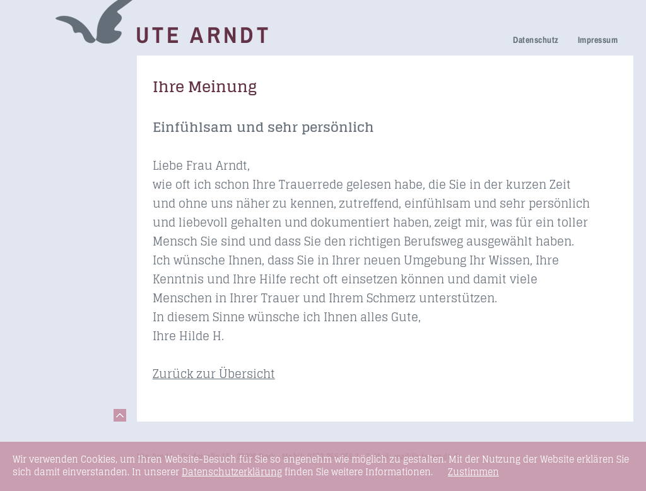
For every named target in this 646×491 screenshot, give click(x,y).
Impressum (598, 39)
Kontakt (40, 328)
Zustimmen (473, 472)
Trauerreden (51, 68)
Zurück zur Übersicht (214, 374)
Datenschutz (535, 39)
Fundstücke (50, 293)
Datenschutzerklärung (232, 472)
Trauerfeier (48, 135)
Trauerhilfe (48, 118)
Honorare (44, 225)
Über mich (46, 190)
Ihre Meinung (53, 172)
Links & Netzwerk (63, 311)
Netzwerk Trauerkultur (51, 93)
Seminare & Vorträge (49, 268)
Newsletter (47, 207)
